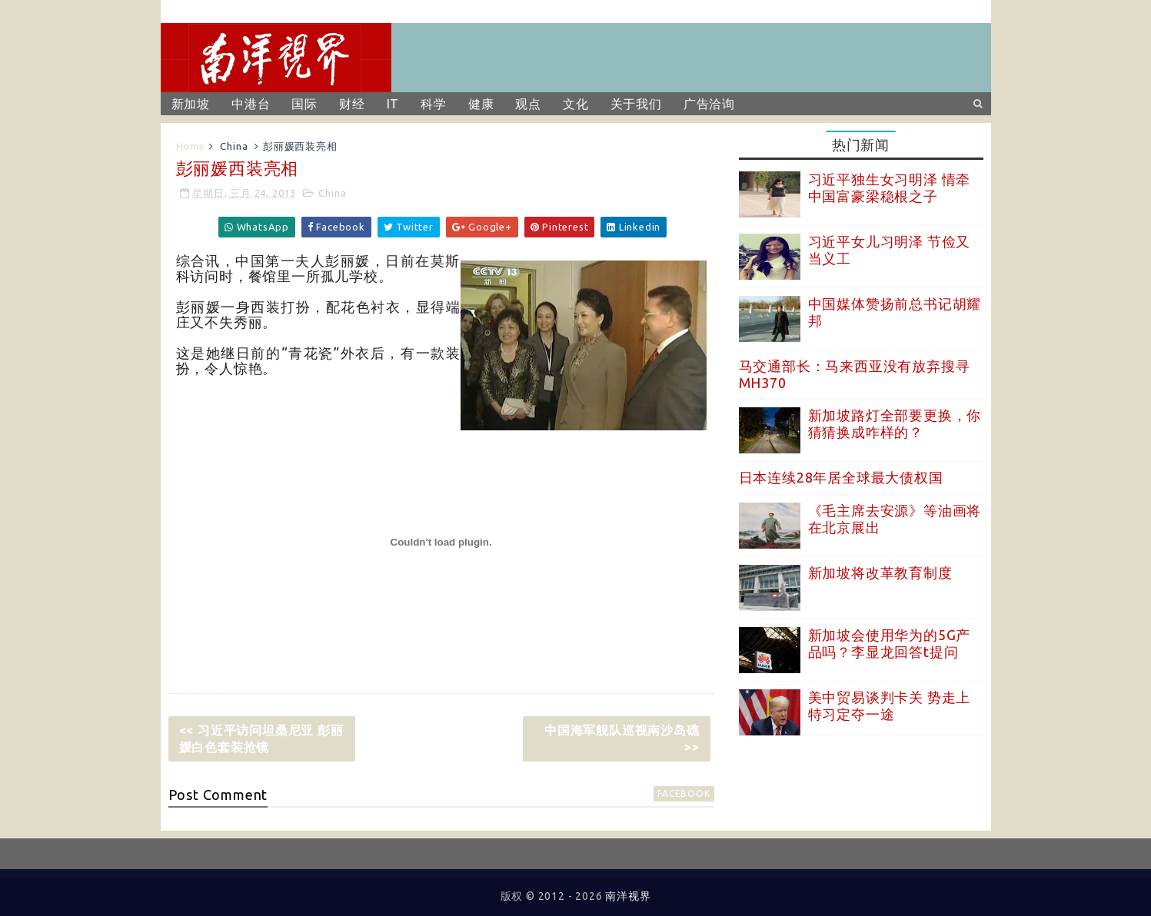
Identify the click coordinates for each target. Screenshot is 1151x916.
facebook (683, 793)
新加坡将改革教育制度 (880, 572)
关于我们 (636, 104)
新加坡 (190, 104)
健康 (481, 104)
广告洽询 (709, 104)
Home (190, 146)
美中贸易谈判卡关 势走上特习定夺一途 (889, 705)
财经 (352, 104)
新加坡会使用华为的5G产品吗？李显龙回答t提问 (889, 643)
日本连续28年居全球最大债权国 (841, 477)
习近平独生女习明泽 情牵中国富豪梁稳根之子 (889, 187)
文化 (576, 104)
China (234, 146)
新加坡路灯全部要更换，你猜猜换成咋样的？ (895, 423)
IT (393, 104)
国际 (304, 104)
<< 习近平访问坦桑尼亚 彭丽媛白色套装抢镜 (261, 738)
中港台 (250, 104)
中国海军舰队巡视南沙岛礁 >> (622, 738)
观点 (528, 104)
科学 (434, 104)
